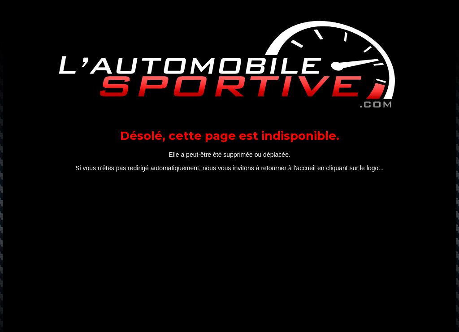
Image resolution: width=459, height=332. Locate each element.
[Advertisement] (229, 254)
